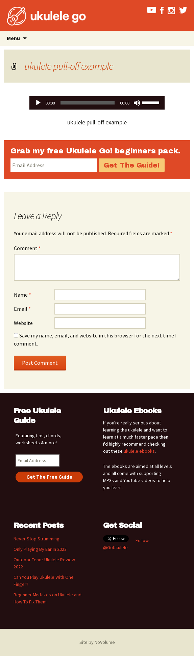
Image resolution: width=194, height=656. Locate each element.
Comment (27, 248)
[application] (97, 103)
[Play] (38, 102)
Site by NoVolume (97, 642)
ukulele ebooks (139, 451)
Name (22, 294)
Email (22, 308)
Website (23, 323)
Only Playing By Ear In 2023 (40, 549)
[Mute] (137, 102)
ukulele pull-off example (68, 66)
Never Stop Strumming (36, 539)
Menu (13, 38)
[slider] (87, 103)
